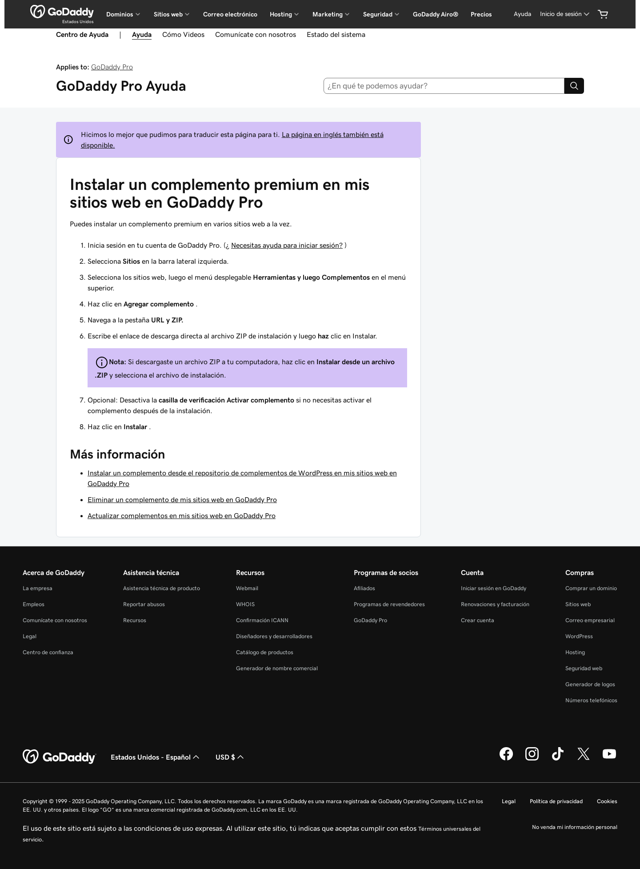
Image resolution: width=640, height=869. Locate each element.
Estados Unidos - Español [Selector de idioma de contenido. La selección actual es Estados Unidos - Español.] (156, 757)
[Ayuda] (522, 14)
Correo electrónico (230, 14)
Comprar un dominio (591, 588)
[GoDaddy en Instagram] (532, 759)
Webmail (247, 588)
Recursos (134, 620)
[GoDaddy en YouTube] (609, 759)
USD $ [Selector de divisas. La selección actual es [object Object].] (231, 757)
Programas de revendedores (389, 604)
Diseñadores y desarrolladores (274, 636)
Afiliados (364, 588)
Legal (29, 636)
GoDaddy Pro (112, 66)
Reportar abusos (144, 604)
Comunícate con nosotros (255, 34)
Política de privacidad (556, 801)
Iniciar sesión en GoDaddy (493, 588)
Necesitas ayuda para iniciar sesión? (287, 245)
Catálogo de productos (264, 652)
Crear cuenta (477, 620)
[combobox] (444, 86)
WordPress (579, 636)
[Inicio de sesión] (565, 14)
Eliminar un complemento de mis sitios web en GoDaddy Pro (182, 499)
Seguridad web (583, 668)
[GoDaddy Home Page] (59, 756)
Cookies (607, 801)
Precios (481, 14)
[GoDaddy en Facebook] (506, 759)
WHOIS (245, 604)
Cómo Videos (183, 34)
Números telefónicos (591, 700)
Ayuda (142, 34)
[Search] (574, 86)
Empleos (33, 604)
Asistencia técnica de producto (161, 588)
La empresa (37, 588)
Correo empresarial (590, 620)
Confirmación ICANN (262, 620)
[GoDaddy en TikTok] (558, 759)
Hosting (575, 652)
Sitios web (578, 604)
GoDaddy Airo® (435, 14)
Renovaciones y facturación (495, 604)
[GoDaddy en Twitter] (584, 759)
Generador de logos (590, 684)
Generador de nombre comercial (277, 668)
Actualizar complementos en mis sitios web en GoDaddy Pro (182, 515)
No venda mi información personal (574, 827)
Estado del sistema (336, 34)
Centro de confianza (48, 652)
